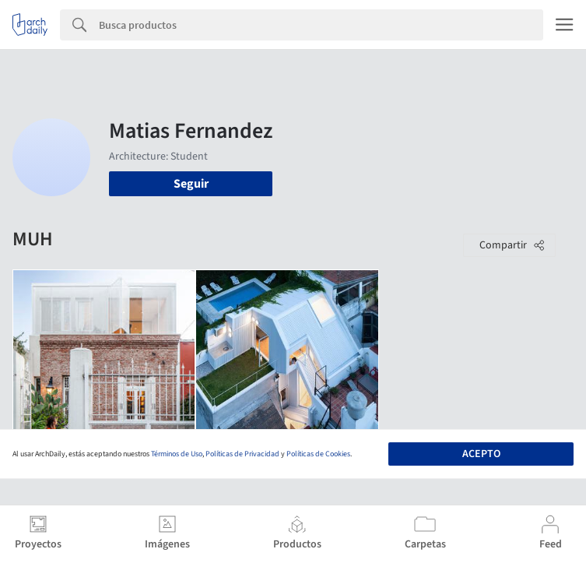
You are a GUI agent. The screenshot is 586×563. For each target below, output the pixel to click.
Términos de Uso (176, 454)
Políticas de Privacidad (242, 454)
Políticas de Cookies (318, 454)
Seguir (191, 183)
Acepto (481, 454)
